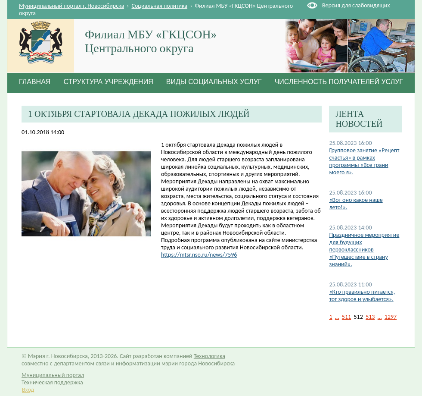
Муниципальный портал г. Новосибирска (71, 5)
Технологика (209, 356)
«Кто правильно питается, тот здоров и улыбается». (362, 295)
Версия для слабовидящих (356, 5)
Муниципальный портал (53, 375)
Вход (28, 389)
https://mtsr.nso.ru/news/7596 (199, 254)
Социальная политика (160, 5)
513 (370, 317)
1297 (391, 317)
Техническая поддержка (52, 382)
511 (346, 317)
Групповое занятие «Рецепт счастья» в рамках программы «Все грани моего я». (364, 161)
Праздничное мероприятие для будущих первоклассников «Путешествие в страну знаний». (364, 249)
